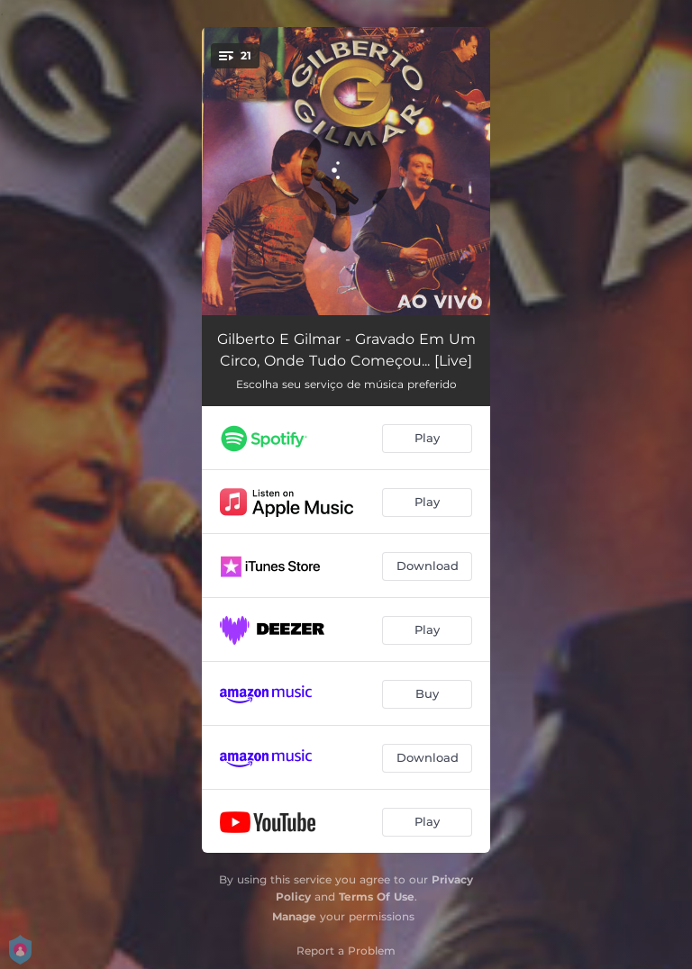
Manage (294, 916)
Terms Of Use (376, 896)
